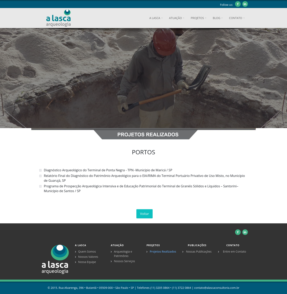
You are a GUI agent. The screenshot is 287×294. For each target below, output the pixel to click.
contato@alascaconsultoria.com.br (216, 288)
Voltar (144, 214)
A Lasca (80, 245)
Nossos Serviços (124, 261)
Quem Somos (87, 251)
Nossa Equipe (87, 262)
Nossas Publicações (198, 251)
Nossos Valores (88, 257)
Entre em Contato (234, 251)
